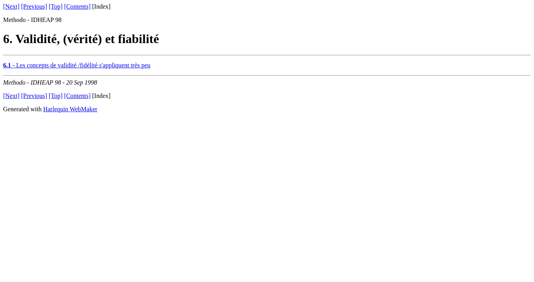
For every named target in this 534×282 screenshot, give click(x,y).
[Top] (55, 6)
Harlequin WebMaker (70, 109)
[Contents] (77, 6)
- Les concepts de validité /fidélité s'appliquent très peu (76, 65)
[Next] (11, 6)
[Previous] (34, 6)
